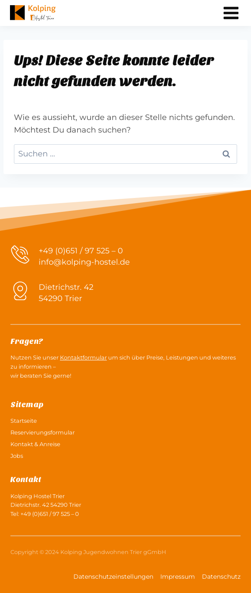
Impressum (177, 576)
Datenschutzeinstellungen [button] (113, 576)
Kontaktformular (83, 357)
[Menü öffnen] (230, 13)
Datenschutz (221, 576)
